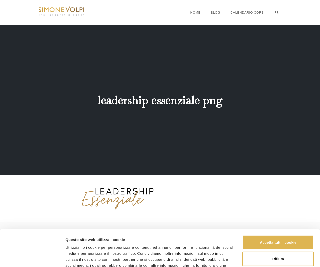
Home (195, 12)
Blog (215, 12)
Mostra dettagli (79, 257)
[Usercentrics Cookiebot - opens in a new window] (32, 257)
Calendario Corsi (247, 12)
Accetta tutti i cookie (278, 208)
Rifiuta (278, 224)
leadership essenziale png (160, 100)
